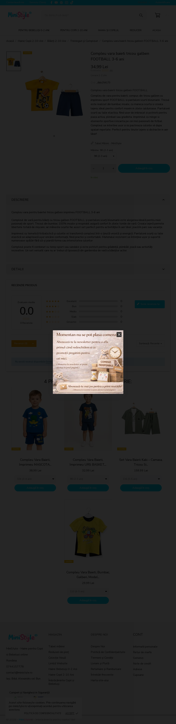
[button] (119, 334)
